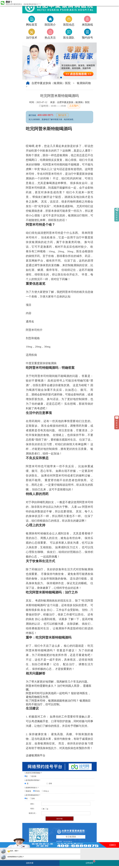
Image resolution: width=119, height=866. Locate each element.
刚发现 (28, 791)
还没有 (33, 776)
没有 (50, 783)
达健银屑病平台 (35, 755)
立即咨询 (90, 862)
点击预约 (74, 106)
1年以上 (46, 791)
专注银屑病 (71, 837)
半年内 (37, 791)
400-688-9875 (45, 114)
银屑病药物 (84, 83)
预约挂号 (62, 115)
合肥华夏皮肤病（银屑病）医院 (51, 83)
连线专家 (29, 863)
